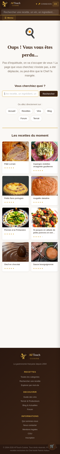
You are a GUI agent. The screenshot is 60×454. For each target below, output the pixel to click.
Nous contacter (30, 425)
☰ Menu (9, 18)
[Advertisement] (30, 313)
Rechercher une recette (30, 381)
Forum (24, 118)
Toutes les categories (30, 377)
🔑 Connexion (45, 4)
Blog (49, 111)
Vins (39, 111)
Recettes (26, 111)
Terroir (36, 118)
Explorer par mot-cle (30, 385)
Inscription (30, 438)
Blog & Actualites (30, 405)
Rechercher (49, 93)
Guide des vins (30, 397)
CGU (30, 433)
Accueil (11, 111)
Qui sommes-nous (30, 421)
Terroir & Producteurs (30, 401)
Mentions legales (30, 429)
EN (55, 4)
